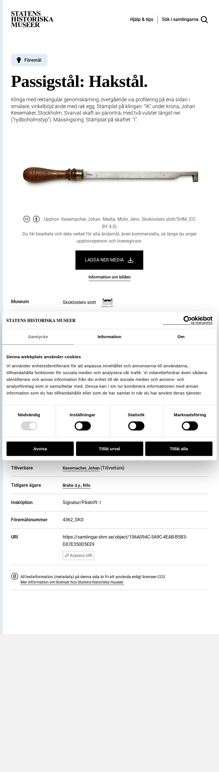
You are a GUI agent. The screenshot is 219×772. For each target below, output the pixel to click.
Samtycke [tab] (38, 336)
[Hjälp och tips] (141, 20)
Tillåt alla (179, 448)
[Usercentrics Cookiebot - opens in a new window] (187, 320)
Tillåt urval (109, 448)
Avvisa (40, 448)
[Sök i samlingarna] (185, 19)
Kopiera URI (78, 555)
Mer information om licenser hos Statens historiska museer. (72, 582)
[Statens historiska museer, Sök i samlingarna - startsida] (32, 19)
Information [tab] (109, 336)
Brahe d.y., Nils (76, 485)
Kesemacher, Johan (81, 468)
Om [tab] (180, 336)
